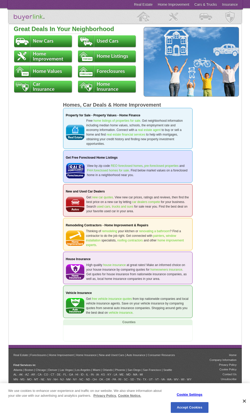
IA (97, 374)
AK (21, 374)
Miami (96, 369)
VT (157, 379)
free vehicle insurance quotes (112, 299)
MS (22, 379)
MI (141, 374)
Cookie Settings (189, 394)
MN (16, 379)
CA (40, 374)
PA (114, 379)
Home (232, 354)
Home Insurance (86, 354)
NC (81, 379)
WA (169, 379)
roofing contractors (130, 240)
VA (163, 379)
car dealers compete (146, 202)
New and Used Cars (111, 354)
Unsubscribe (228, 379)
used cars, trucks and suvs (115, 206)
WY (189, 379)
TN (139, 379)
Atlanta (18, 369)
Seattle (167, 369)
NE (43, 379)
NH (56, 379)
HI (76, 374)
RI (119, 379)
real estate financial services (126, 134)
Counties (128, 322)
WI (182, 379)
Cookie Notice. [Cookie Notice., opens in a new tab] (129, 395)
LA (115, 374)
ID (82, 374)
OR (108, 379)
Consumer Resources (161, 354)
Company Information (222, 359)
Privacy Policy (227, 364)
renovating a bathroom (154, 231)
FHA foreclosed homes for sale (108, 170)
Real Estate (21, 354)
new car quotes (102, 197)
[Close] (244, 401)
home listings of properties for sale (116, 121)
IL (87, 374)
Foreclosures (38, 354)
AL (15, 374)
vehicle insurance (121, 312)
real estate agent (149, 130)
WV (176, 379)
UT (151, 379)
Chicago (41, 369)
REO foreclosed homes (127, 166)
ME (121, 374)
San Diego (134, 369)
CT (52, 374)
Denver (52, 369)
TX (144, 379)
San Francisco (152, 369)
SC (126, 379)
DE (59, 374)
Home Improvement (61, 354)
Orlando (108, 369)
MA (135, 374)
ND (88, 379)
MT (36, 379)
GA (71, 374)
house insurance (114, 265)
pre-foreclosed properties (161, 166)
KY (109, 374)
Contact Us (229, 374)
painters (158, 236)
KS (103, 374)
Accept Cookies (189, 407)
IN (92, 374)
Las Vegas (66, 369)
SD (132, 379)
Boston (29, 369)
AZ (27, 374)
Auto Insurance (135, 354)
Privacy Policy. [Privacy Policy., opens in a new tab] (105, 395)
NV (49, 379)
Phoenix (120, 369)
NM (68, 379)
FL (64, 374)
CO (46, 374)
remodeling (109, 231)
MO (29, 379)
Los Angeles (83, 369)
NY (75, 379)
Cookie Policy (228, 369)
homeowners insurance (166, 269)
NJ (61, 379)
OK (101, 379)
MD (128, 374)
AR (33, 374)
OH (95, 379)
